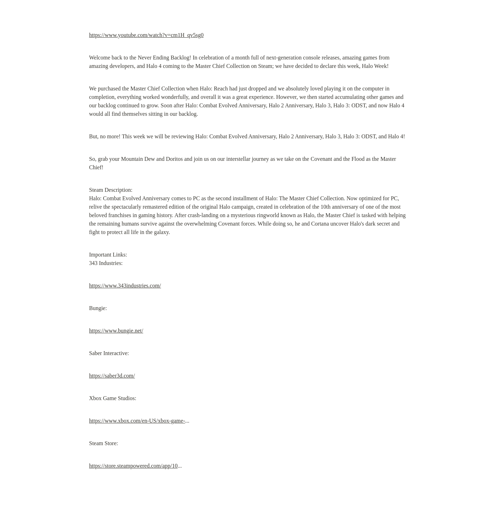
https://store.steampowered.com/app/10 (133, 466)
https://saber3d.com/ (112, 376)
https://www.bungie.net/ (116, 331)
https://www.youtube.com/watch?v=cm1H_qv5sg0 (146, 35)
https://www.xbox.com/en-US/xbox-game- (137, 421)
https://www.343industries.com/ (125, 286)
